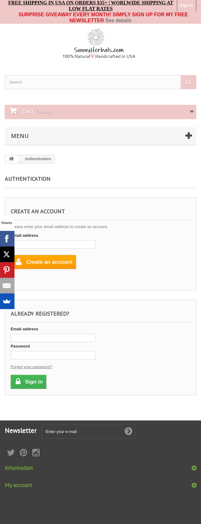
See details (119, 20)
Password (20, 346)
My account (18, 485)
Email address (24, 235)
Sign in (186, 5)
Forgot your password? (31, 366)
